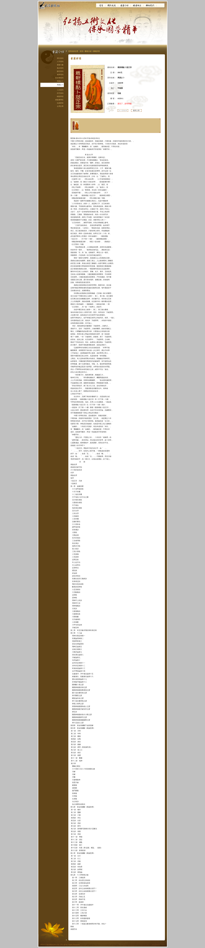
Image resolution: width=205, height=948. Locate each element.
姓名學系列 (59, 78)
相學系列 (60, 75)
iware (163, 944)
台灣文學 (60, 106)
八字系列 (60, 62)
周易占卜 (60, 81)
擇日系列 (60, 58)
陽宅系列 (60, 71)
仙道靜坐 (60, 103)
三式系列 (60, 90)
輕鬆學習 (60, 96)
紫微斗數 (60, 65)
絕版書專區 (59, 100)
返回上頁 (136, 110)
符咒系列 (60, 93)
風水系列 (60, 68)
